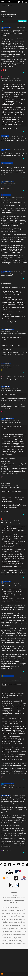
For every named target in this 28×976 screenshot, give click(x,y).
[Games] (19, 1)
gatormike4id (6, 519)
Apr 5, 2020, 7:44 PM (19, 149)
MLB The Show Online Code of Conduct (14, 900)
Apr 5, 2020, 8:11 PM (14, 365)
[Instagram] (5, 864)
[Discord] (23, 864)
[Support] (23, 1)
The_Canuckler (6, 76)
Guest (6, 78)
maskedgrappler (9, 783)
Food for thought (16, 80)
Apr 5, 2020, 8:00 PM (20, 195)
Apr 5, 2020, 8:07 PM (20, 271)
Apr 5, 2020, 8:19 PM (14, 485)
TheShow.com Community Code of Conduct (14, 897)
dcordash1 (7, 27)
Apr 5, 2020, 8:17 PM (14, 420)
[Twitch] (18, 864)
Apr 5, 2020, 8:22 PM (14, 520)
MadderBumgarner (7, 283)
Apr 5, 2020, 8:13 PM (19, 376)
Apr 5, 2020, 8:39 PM (14, 583)
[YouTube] (14, 864)
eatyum (7, 149)
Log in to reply (22, 21)
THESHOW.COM (5, 1)
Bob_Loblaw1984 (9, 181)
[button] (2, 974)
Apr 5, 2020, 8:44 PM (14, 677)
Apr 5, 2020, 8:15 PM (14, 388)
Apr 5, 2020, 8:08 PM (14, 285)
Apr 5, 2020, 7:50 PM (10, 183)
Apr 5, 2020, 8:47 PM (19, 795)
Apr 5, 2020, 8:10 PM (14, 331)
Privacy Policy (14, 895)
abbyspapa (7, 271)
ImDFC (6, 136)
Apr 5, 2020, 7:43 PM (14, 78)
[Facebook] (9, 864)
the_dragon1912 (8, 163)
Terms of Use (14, 892)
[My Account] (26, 1)
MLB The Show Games (14, 902)
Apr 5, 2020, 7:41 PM (20, 27)
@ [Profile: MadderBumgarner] (6, 333)
